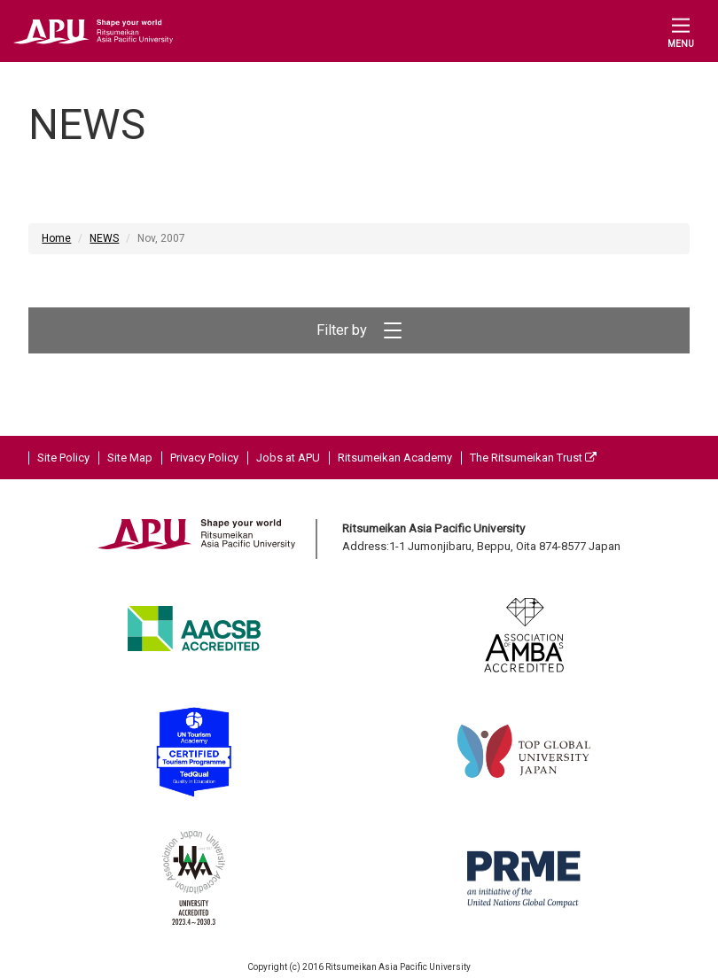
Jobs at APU (288, 457)
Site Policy (63, 457)
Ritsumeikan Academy (395, 457)
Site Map (129, 457)
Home (56, 238)
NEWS (104, 238)
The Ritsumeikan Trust (533, 457)
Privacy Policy (204, 457)
